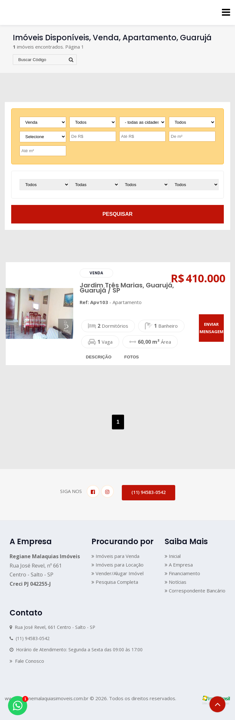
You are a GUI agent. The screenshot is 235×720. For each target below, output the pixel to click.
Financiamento (182, 573)
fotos (131, 357)
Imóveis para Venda (115, 556)
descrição (99, 357)
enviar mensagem (211, 327)
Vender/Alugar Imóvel (117, 573)
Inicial (173, 556)
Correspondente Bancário (195, 590)
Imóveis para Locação (117, 564)
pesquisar (117, 214)
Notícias (175, 582)
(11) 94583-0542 (148, 492)
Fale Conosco (27, 661)
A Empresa (179, 564)
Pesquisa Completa (114, 582)
